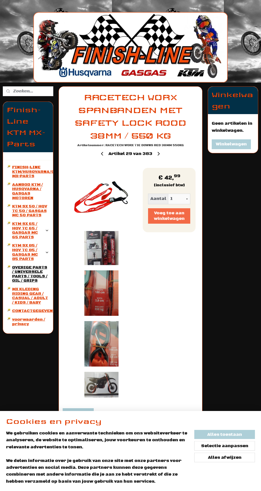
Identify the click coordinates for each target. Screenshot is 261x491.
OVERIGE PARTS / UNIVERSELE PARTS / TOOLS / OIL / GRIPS (30, 274)
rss (172, 481)
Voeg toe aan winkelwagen (169, 215)
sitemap (160, 481)
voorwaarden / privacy (28, 321)
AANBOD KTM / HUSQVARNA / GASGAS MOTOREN (27, 191)
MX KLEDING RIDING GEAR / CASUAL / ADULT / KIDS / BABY (30, 296)
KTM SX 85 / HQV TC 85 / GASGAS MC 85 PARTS (30, 252)
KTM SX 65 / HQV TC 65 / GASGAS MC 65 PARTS (30, 230)
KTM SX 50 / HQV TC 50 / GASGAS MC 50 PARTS (29, 211)
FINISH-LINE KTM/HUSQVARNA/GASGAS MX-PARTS (32, 171)
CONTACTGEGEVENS (32, 310)
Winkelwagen (231, 144)
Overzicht (78, 413)
